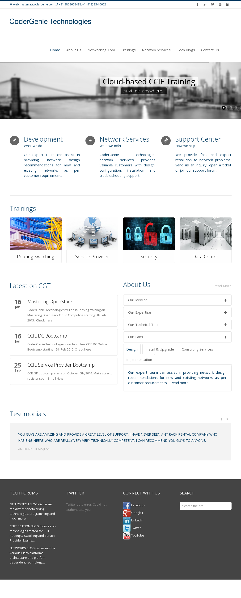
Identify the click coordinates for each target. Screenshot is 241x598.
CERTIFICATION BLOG (24, 526)
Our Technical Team (178, 324)
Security (148, 256)
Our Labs (178, 337)
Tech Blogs (186, 50)
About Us (73, 50)
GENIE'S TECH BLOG (24, 504)
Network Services (156, 50)
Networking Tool (101, 50)
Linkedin (133, 520)
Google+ (133, 513)
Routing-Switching (35, 256)
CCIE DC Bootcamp (47, 336)
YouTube (133, 535)
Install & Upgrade (159, 349)
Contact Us (210, 50)
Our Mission (178, 300)
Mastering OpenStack (50, 301)
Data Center (205, 256)
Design (132, 349)
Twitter (132, 528)
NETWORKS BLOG (22, 548)
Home (55, 50)
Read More (222, 285)
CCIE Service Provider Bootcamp (61, 365)
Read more (179, 382)
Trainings (128, 50)
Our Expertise (178, 312)
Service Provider (92, 256)
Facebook (134, 505)
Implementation (139, 359)
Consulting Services (197, 349)
